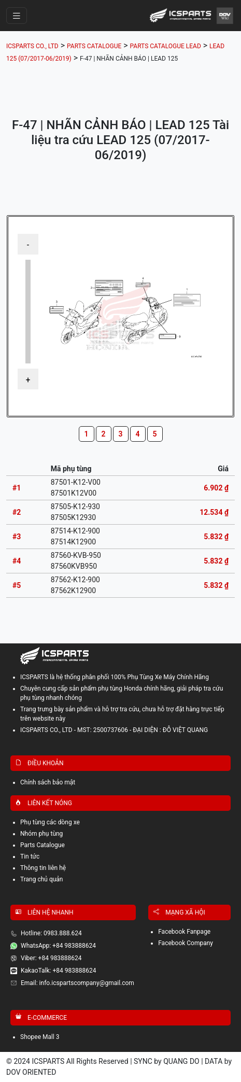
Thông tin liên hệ (43, 868)
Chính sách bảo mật (47, 782)
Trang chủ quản (41, 879)
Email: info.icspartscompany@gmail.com (77, 983)
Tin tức (29, 856)
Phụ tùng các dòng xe (50, 822)
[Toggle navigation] (16, 15)
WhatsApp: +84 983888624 (58, 945)
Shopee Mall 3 (40, 1037)
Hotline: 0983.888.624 (51, 933)
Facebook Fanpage (184, 931)
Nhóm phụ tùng (41, 833)
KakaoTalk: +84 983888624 (58, 970)
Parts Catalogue (42, 845)
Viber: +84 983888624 (51, 958)
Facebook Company (185, 943)
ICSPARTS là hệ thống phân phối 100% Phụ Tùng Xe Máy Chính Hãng (114, 677)
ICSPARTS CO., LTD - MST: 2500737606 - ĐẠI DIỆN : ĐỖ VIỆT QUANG (114, 730)
